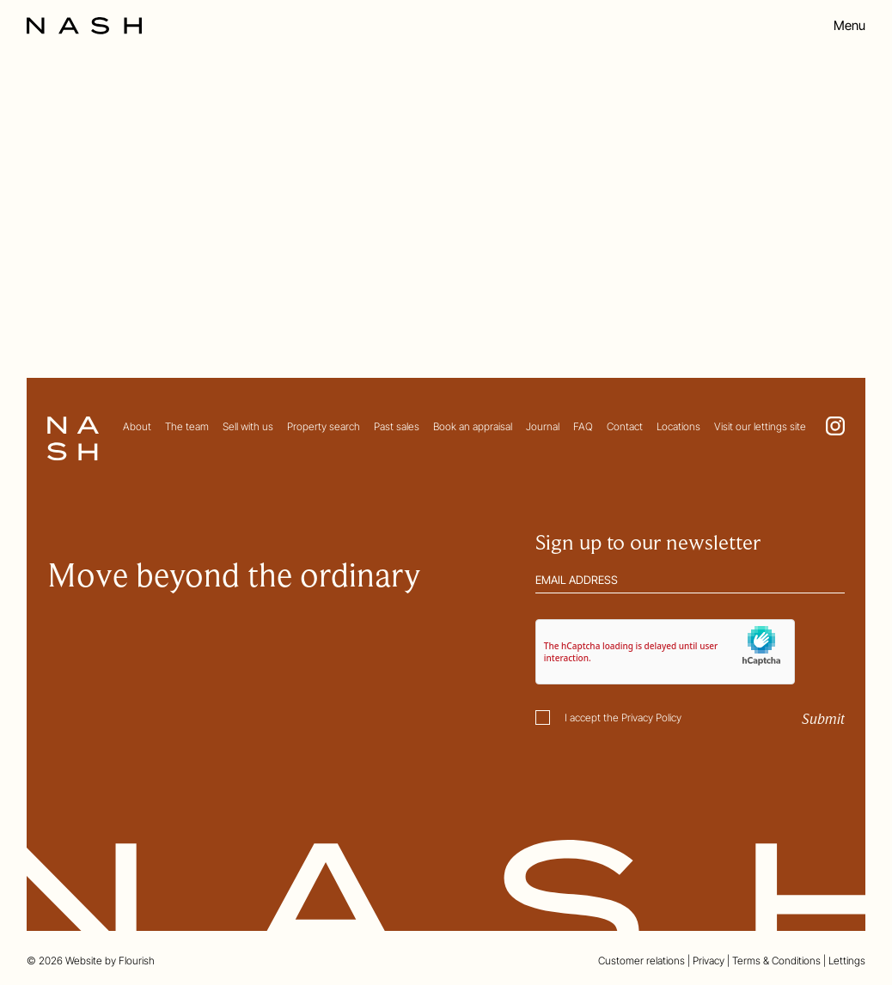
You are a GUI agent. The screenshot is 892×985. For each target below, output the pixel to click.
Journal (542, 426)
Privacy (708, 960)
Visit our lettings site (760, 426)
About (137, 426)
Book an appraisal (472, 426)
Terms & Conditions (776, 960)
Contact (625, 426)
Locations (678, 426)
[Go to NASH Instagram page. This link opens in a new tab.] (835, 425)
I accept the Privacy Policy (623, 717)
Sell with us (248, 426)
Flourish (137, 960)
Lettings (846, 960)
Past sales (396, 426)
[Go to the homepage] (84, 25)
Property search (323, 426)
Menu (849, 25)
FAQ (583, 426)
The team (187, 426)
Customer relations (641, 960)
